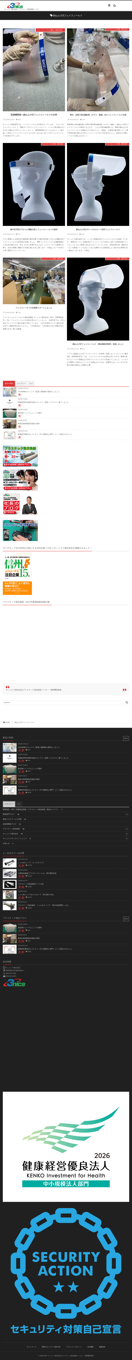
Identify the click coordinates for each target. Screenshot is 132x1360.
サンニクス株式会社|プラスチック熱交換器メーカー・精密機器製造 (34, 690)
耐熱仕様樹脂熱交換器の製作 (29, 424)
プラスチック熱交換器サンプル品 (31, 884)
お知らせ (8, 843)
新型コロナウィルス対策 (15, 819)
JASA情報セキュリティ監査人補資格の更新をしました (39, 392)
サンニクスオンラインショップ (17, 838)
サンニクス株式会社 (13, 834)
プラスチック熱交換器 (14, 829)
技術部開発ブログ (12, 824)
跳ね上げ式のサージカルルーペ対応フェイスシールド (98, 229)
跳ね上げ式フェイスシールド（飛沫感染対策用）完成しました (98, 344)
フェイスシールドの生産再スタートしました (34, 308)
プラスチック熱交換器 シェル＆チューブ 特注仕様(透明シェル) (43, 905)
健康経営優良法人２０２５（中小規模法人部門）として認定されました (45, 434)
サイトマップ (31, 1347)
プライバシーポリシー (74, 1347)
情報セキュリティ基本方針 (51, 1347)
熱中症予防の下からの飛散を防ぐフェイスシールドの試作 (34, 229)
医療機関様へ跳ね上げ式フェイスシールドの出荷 (34, 115)
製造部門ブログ (11, 814)
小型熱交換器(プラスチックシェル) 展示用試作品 (37, 873)
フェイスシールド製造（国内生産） (50, 30)
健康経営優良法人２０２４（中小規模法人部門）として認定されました (45, 949)
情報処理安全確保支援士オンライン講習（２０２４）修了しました (43, 402)
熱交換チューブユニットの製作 (30, 413)
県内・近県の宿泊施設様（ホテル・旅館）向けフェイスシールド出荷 (98, 115)
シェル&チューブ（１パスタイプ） (31, 863)
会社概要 (90, 1347)
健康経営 (102, 1347)
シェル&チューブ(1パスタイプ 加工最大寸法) (36, 895)
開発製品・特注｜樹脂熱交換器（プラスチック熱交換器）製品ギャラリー (33, 809)
